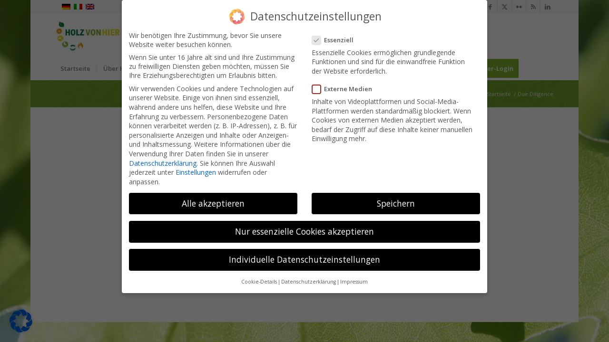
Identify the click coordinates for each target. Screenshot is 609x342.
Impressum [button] (354, 279)
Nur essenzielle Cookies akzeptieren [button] (304, 229)
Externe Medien (345, 86)
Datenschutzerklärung (162, 160)
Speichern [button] (396, 201)
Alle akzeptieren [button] (213, 201)
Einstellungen (196, 169)
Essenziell (336, 37)
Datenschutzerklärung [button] (308, 279)
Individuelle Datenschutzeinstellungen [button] (304, 257)
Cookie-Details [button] (259, 279)
